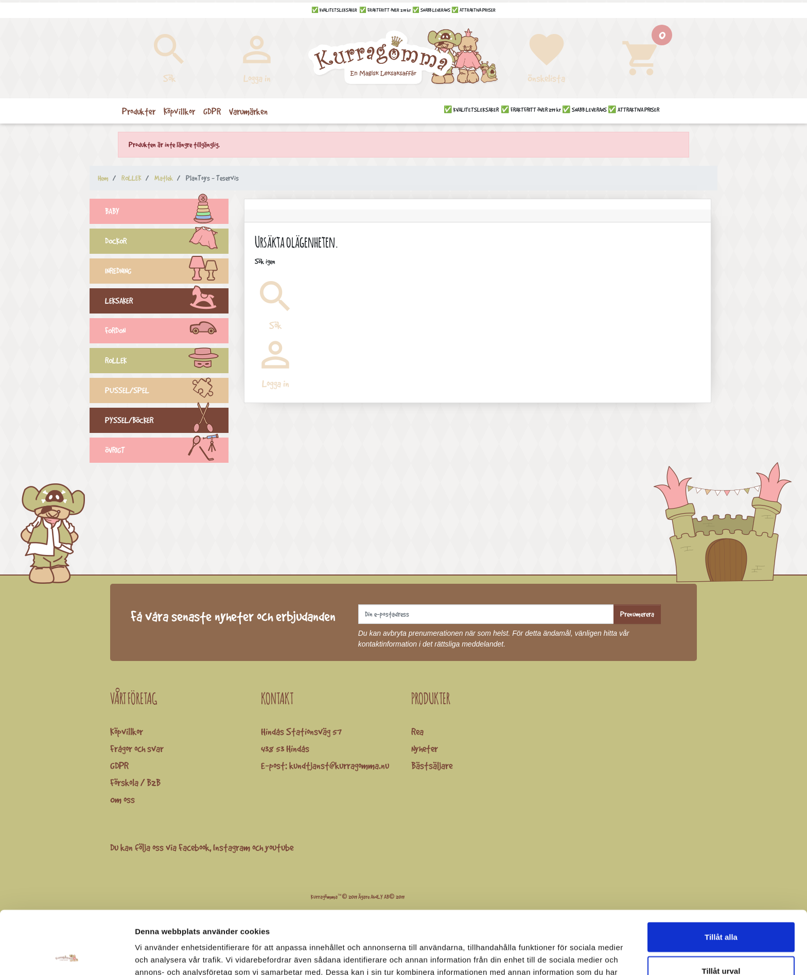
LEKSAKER (167, 302)
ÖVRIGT (167, 451)
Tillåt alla (721, 873)
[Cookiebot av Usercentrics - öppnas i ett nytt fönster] (67, 955)
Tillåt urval (721, 907)
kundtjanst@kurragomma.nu (339, 765)
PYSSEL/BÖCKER (167, 421)
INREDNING (167, 272)
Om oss (122, 799)
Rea (417, 731)
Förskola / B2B (135, 782)
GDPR (119, 765)
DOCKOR (167, 242)
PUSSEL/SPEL (167, 392)
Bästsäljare (431, 765)
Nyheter (424, 748)
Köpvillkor (126, 731)
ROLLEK (167, 362)
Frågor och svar (137, 748)
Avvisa (721, 941)
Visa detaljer (559, 954)
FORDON (167, 332)
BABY (167, 212)
